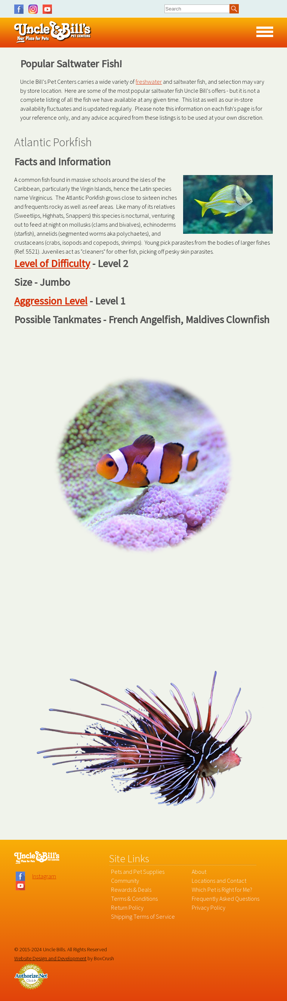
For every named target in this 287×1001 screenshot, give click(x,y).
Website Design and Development (50, 958)
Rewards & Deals (131, 889)
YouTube (47, 9)
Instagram (34, 9)
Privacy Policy (208, 907)
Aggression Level (50, 300)
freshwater (149, 81)
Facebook (20, 9)
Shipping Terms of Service (143, 916)
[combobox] (197, 8)
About (199, 871)
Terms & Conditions (134, 898)
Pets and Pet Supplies (137, 871)
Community (125, 880)
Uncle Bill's (53, 32)
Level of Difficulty (52, 263)
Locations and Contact (219, 880)
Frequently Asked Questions (225, 898)
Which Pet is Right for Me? (222, 889)
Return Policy (127, 907)
